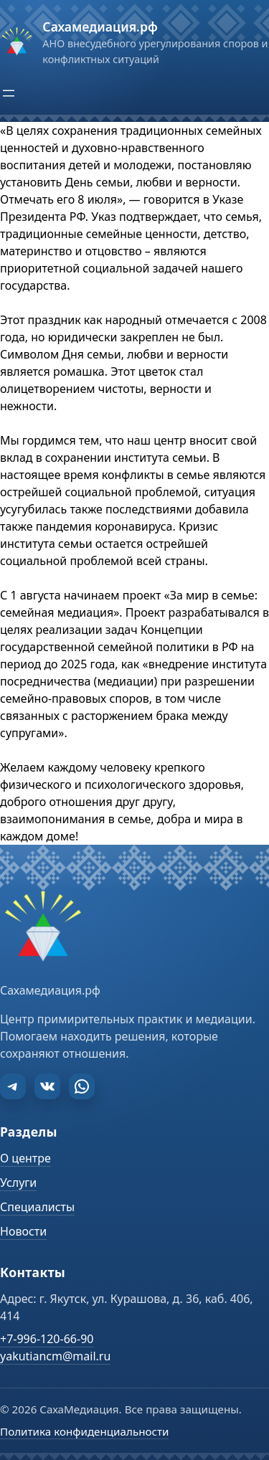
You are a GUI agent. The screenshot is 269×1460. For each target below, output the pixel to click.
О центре (25, 1158)
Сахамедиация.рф (99, 26)
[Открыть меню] (8, 93)
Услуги (18, 1182)
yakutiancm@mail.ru (55, 1356)
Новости (23, 1231)
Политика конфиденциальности (84, 1431)
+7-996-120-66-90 (46, 1339)
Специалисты (37, 1207)
